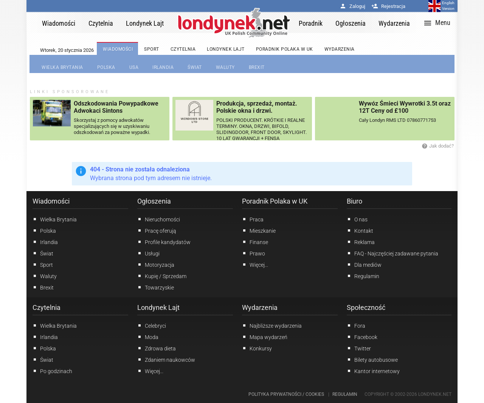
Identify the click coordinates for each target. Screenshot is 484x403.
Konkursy (257, 348)
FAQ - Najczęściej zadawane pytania (392, 253)
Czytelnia (46, 307)
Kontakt (360, 230)
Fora (356, 325)
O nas (357, 219)
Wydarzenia (260, 307)
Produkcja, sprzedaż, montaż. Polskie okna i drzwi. (256, 107)
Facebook (362, 337)
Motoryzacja (155, 264)
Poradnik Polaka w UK (274, 201)
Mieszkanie (259, 230)
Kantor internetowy (373, 371)
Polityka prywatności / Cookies (286, 394)
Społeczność (366, 307)
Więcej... (150, 371)
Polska (44, 230)
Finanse (255, 242)
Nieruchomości (158, 219)
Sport (43, 264)
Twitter (359, 348)
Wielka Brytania (55, 219)
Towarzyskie (155, 287)
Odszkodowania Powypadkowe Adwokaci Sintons (116, 107)
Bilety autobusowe (372, 359)
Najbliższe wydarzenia (272, 325)
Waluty (45, 276)
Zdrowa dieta (156, 348)
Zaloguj (352, 6)
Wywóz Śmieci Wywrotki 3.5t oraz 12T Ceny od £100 (405, 107)
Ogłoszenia (154, 201)
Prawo (253, 253)
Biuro (354, 201)
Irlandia (45, 242)
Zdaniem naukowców (166, 359)
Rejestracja (388, 6)
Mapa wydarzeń (264, 337)
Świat (43, 253)
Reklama (361, 242)
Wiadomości (51, 201)
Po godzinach (52, 371)
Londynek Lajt (158, 307)
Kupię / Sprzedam (161, 276)
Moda (147, 337)
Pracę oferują (156, 230)
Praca (253, 219)
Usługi (148, 253)
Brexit (43, 287)
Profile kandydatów (164, 242)
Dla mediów (364, 264)
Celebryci (151, 325)
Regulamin (363, 276)
